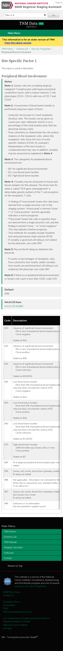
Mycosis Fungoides (41, 48)
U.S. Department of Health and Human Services (26, 618)
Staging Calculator (13, 547)
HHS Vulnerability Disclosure (17, 611)
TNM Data (31, 23)
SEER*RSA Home (11, 592)
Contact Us (8, 595)
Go (53, 15)
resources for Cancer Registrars (30, 586)
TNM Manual (10, 542)
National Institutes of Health (16, 621)
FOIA (5, 608)
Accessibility (9, 605)
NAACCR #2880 (14, 306)
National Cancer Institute (15, 624)
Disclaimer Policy (11, 601)
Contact (8, 558)
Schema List (22, 48)
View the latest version (17, 42)
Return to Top (15, 566)
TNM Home (7, 48)
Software (9, 552)
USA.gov (7, 628)
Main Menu (14, 33)
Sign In (58, 2)
